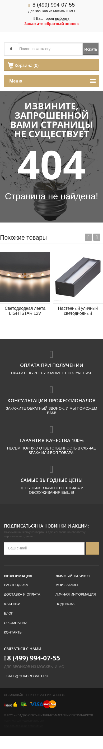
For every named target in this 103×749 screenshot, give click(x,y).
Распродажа (16, 585)
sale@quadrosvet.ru (27, 676)
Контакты (13, 632)
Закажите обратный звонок (51, 23)
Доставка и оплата (22, 594)
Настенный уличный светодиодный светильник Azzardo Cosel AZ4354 (78, 311)
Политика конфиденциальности (24, 721)
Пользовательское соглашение (23, 726)
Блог (8, 613)
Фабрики (12, 604)
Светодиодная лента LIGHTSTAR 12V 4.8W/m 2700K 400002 (25, 311)
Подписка (64, 604)
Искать (90, 49)
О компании (15, 623)
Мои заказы (66, 585)
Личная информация (75, 594)
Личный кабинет (73, 575)
